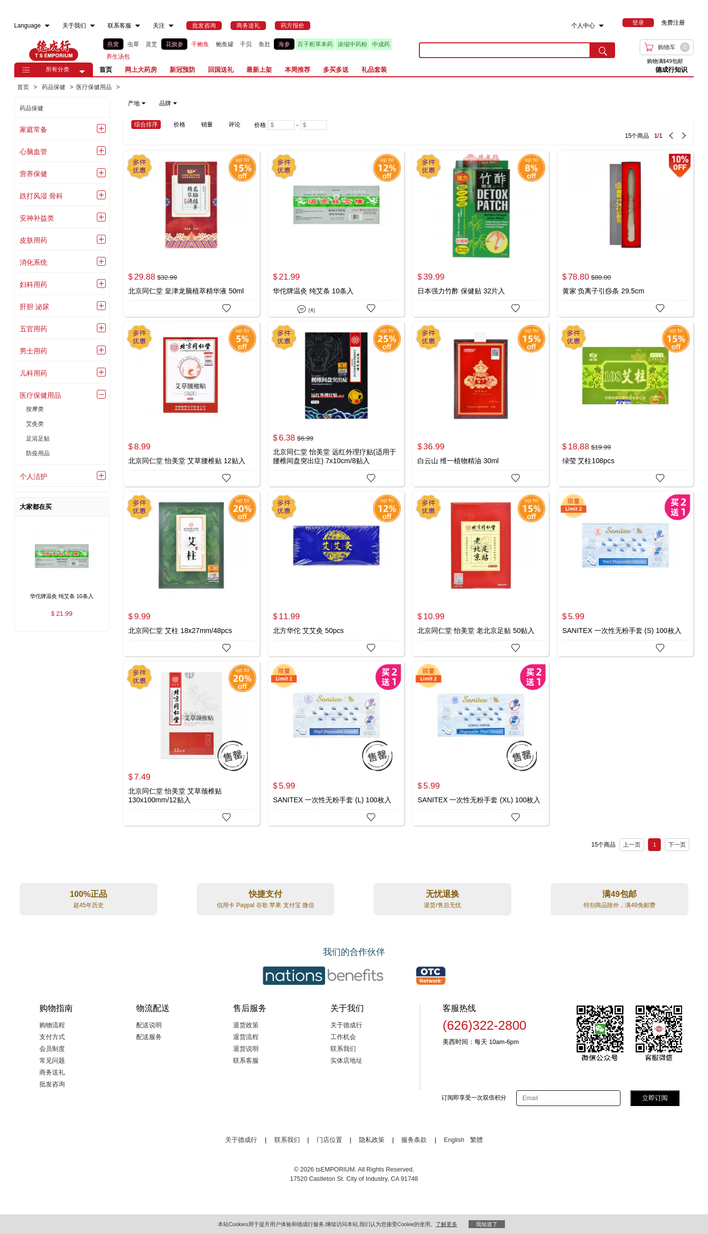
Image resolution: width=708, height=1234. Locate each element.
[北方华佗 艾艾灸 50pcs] (336, 573)
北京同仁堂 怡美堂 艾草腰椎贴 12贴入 (186, 461)
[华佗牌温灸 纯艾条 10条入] (336, 233)
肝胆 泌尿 (34, 307)
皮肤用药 (33, 240)
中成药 (381, 44)
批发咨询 (52, 1084)
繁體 (476, 1140)
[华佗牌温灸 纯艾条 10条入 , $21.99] (62, 597)
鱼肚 (264, 44)
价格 (179, 124)
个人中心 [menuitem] (583, 25)
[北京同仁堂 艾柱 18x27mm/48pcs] (191, 573)
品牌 (168, 103)
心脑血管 (33, 152)
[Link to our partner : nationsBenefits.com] (323, 975)
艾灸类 (35, 423)
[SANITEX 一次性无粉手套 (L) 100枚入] (336, 743)
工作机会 (343, 1037)
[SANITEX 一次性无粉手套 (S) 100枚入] (626, 573)
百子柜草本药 (315, 44)
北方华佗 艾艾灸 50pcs (308, 630)
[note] (153, 103)
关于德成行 (346, 1025)
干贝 (246, 44)
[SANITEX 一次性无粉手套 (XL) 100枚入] (481, 743)
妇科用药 (33, 284)
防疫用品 (38, 453)
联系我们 (343, 1048)
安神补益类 (37, 218)
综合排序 (146, 124)
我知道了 (487, 1224)
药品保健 (31, 108)
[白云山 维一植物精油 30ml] (481, 403)
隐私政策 (371, 1140)
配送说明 (149, 1025)
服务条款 (414, 1140)
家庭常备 (33, 129)
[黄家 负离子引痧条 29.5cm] (626, 233)
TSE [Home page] (53, 50)
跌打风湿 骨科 (41, 196)
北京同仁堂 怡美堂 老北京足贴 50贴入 (475, 630)
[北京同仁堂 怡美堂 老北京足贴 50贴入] (481, 573)
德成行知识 (671, 69)
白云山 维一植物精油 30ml (458, 461)
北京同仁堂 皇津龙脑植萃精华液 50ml (186, 291)
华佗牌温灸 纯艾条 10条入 (313, 291)
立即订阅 (655, 1098)
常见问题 (52, 1060)
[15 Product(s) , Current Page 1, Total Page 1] (526, 131)
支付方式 (52, 1037)
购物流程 (52, 1025)
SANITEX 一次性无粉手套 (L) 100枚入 (332, 800)
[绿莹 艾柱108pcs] (626, 403)
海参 (284, 44)
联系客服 (246, 1060)
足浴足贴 (38, 438)
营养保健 (33, 174)
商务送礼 (52, 1072)
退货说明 (246, 1048)
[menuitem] (47, 26)
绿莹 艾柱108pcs (588, 461)
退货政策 (246, 1025)
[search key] (505, 50)
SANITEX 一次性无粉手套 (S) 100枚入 (621, 630)
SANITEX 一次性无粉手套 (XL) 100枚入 (478, 800)
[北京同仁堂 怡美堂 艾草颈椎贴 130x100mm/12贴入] (191, 743)
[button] (82, 71)
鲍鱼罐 (225, 44)
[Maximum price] (313, 125)
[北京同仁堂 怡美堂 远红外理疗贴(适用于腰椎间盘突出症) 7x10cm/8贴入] (336, 403)
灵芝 (151, 44)
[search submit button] (602, 50)
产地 (137, 103)
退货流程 (246, 1037)
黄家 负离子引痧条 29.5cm (603, 291)
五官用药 (33, 329)
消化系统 (33, 262)
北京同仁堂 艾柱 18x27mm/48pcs (180, 630)
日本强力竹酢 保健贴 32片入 (461, 291)
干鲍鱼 (200, 44)
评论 (234, 124)
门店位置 (329, 1140)
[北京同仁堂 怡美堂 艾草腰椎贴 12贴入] (191, 403)
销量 (207, 124)
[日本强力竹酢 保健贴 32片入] (481, 233)
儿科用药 (33, 373)
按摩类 (35, 409)
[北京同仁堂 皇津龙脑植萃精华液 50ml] (191, 233)
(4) (306, 308)
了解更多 (446, 1224)
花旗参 (174, 44)
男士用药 (33, 351)
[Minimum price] (281, 125)
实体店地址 (346, 1060)
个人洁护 (33, 476)
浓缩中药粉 (352, 44)
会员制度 (52, 1048)
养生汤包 (118, 56)
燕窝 (113, 44)
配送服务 (149, 1037)
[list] (253, 50)
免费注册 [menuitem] (673, 22)
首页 (105, 69)
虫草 (133, 44)
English (455, 1140)
